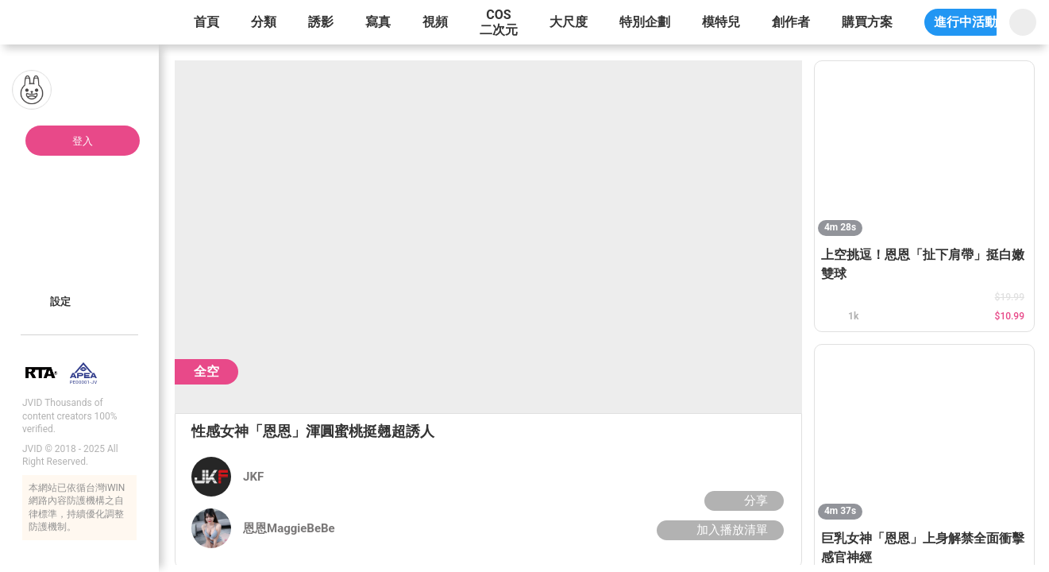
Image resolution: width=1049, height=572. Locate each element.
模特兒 (721, 21)
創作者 (791, 21)
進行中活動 (965, 21)
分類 (263, 21)
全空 (206, 371)
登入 (82, 141)
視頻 (435, 21)
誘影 (321, 21)
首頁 (206, 21)
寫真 (378, 21)
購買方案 (867, 21)
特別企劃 (644, 21)
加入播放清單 (718, 530)
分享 (742, 500)
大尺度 (569, 21)
